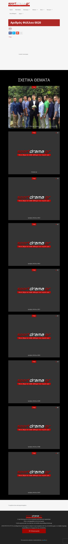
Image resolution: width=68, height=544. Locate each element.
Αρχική (11, 9)
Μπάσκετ (34, 9)
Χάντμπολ (49, 9)
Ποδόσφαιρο (25, 9)
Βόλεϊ (41, 9)
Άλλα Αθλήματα (13, 13)
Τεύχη (10, 37)
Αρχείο (20, 13)
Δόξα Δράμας (18, 9)
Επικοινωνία (35, 531)
